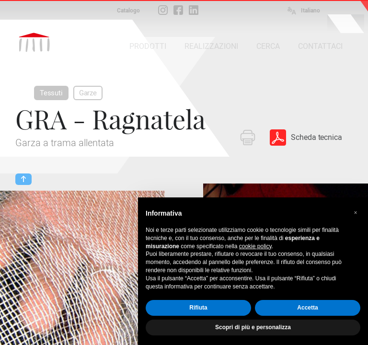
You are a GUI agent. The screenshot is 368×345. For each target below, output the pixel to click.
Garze (88, 93)
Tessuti (51, 93)
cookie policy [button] (255, 246)
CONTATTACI (320, 46)
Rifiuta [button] (198, 307)
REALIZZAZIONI (211, 46)
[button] (355, 212)
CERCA (268, 46)
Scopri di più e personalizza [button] (253, 327)
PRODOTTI (147, 46)
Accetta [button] (307, 307)
